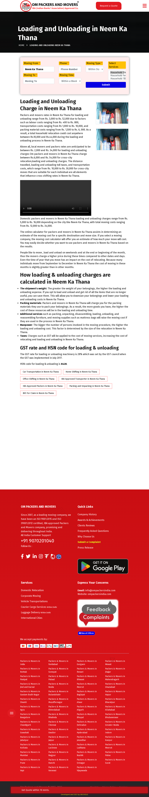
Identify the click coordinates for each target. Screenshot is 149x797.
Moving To (30, 75)
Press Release (89, 547)
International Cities (35, 617)
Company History (90, 514)
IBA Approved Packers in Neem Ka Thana (42, 386)
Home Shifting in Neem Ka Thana (81, 372)
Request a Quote (109, 5)
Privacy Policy (109, 787)
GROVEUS (84, 794)
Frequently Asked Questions (97, 531)
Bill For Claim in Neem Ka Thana (38, 393)
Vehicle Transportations (38, 601)
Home (21, 47)
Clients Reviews (89, 525)
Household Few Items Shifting (117, 75)
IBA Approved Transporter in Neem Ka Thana (83, 379)
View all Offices (86, 633)
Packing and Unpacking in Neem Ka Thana (89, 386)
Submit (106, 84)
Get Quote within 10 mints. (128, 788)
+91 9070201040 (37, 541)
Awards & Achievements (94, 520)
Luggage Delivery (39, 612)
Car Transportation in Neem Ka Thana (41, 372)
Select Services (113, 65)
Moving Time (67, 75)
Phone (64, 63)
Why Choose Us (89, 536)
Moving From (32, 63)
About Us (94, 787)
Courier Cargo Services (43, 607)
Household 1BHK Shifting (117, 78)
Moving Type (94, 63)
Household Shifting (117, 72)
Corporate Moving (34, 595)
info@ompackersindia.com (100, 590)
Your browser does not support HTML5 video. (55, 198)
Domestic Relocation (36, 590)
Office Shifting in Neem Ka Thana (38, 379)
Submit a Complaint (92, 542)
